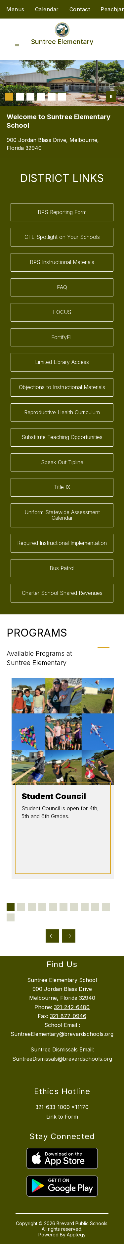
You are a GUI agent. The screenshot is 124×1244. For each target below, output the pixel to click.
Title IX (62, 487)
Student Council (53, 796)
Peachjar (112, 9)
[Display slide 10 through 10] (106, 907)
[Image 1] (9, 97)
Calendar (47, 9)
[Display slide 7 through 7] (74, 907)
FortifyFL (62, 337)
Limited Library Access (62, 362)
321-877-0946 (68, 1016)
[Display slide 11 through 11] (11, 917)
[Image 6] (62, 97)
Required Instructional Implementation (62, 543)
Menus (15, 9)
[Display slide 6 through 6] (63, 907)
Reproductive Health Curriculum (62, 412)
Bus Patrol (62, 568)
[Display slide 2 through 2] (21, 907)
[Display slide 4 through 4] (42, 907)
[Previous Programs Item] (52, 936)
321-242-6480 (72, 1007)
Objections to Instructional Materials (62, 387)
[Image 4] (41, 97)
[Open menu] (17, 46)
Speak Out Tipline (62, 462)
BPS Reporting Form (62, 212)
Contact (79, 9)
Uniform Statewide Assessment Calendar (62, 515)
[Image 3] (30, 97)
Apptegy (76, 1234)
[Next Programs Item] (68, 936)
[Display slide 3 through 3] (32, 907)
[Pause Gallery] (111, 96)
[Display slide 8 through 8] (85, 907)
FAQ (62, 287)
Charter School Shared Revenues (62, 593)
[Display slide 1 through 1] (11, 907)
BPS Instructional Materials (62, 262)
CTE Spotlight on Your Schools (62, 237)
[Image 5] (52, 97)
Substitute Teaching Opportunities (62, 437)
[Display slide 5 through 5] (53, 907)
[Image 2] (20, 97)
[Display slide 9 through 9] (95, 907)
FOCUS (62, 312)
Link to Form (62, 1116)
